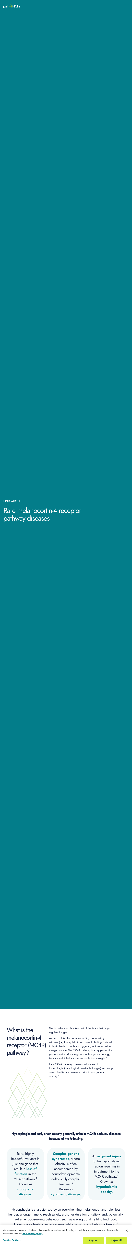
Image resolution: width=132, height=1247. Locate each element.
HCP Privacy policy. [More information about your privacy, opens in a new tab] (32, 1237)
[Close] (126, 1234)
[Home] (11, 6)
